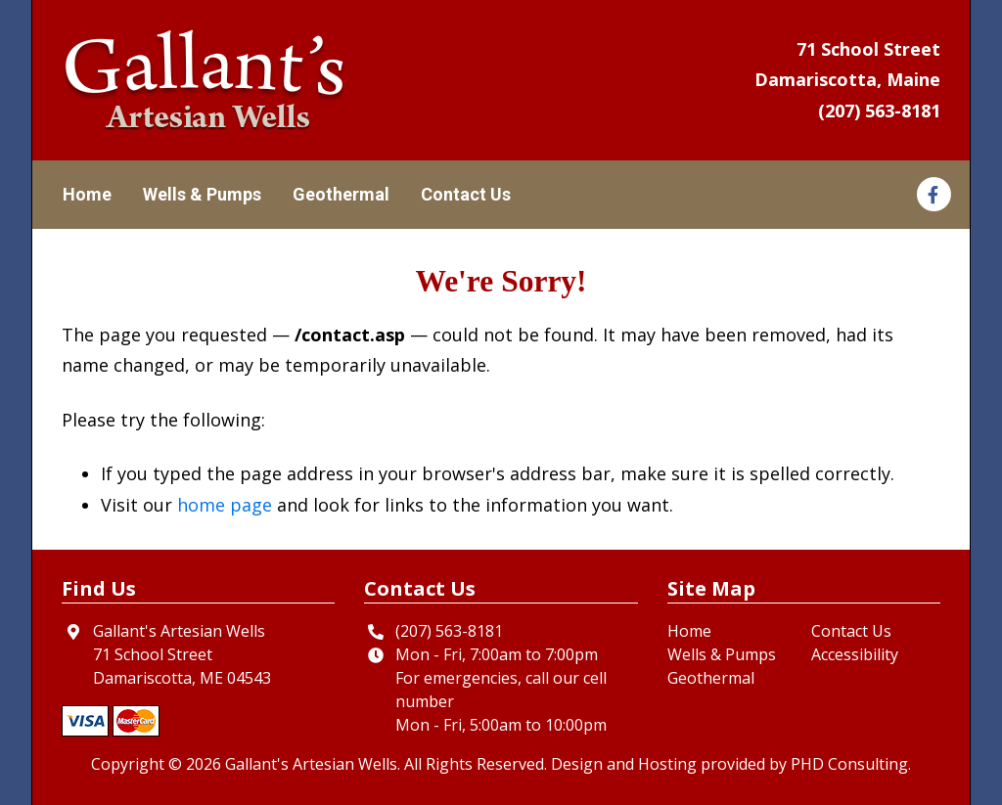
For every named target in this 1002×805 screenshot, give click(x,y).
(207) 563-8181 (879, 110)
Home (87, 194)
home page (224, 504)
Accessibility (854, 654)
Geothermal (341, 194)
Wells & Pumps (202, 194)
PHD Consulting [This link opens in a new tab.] (849, 764)
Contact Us (466, 194)
